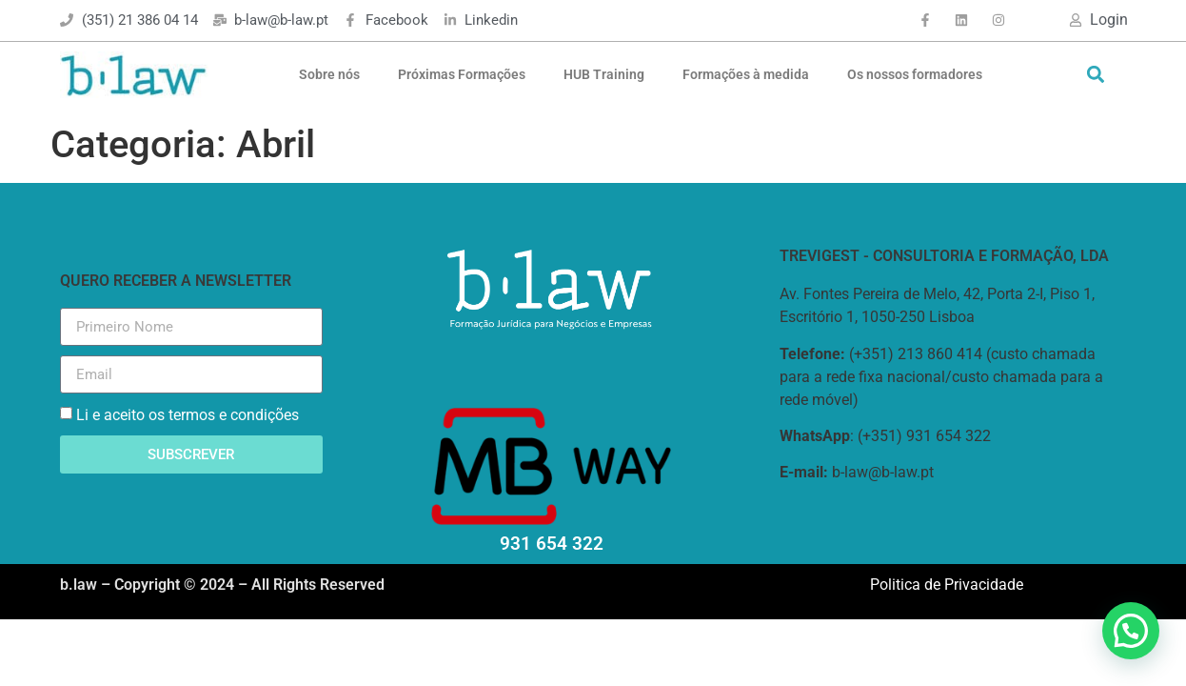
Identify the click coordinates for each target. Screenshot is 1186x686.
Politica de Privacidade (946, 584)
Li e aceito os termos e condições (187, 415)
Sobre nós (329, 74)
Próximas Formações (461, 74)
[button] (1095, 75)
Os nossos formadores (914, 74)
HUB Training (603, 74)
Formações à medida (745, 74)
